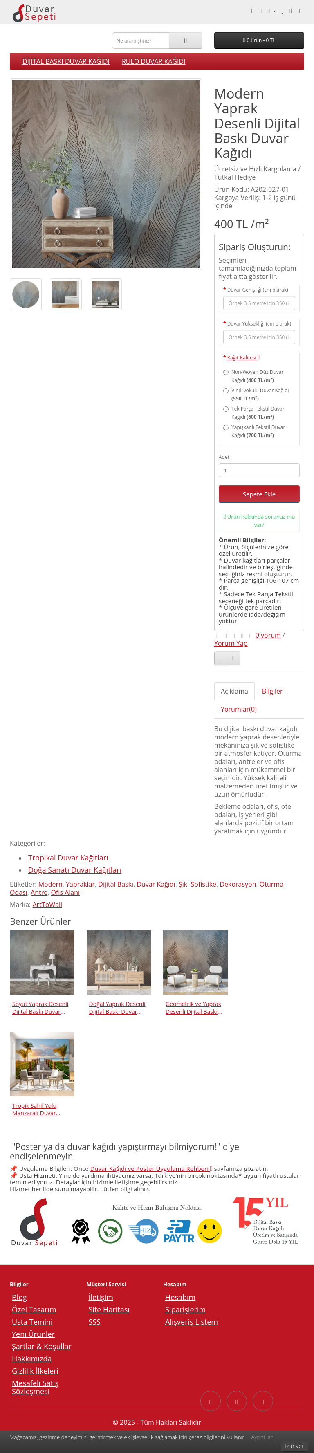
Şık (183, 884)
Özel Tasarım (34, 1309)
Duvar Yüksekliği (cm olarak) (259, 323)
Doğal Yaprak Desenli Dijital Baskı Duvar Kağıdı (117, 1007)
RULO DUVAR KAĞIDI (154, 61)
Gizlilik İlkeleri (35, 1371)
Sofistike (204, 884)
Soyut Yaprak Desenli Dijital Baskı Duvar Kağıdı (40, 1007)
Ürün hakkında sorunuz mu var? (259, 520)
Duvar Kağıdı (156, 884)
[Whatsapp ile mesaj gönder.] (261, 10)
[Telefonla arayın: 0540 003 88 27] (252, 10)
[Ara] (185, 40)
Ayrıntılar (262, 1437)
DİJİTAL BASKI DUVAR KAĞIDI (66, 61)
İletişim (101, 1297)
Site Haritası (109, 1309)
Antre (39, 892)
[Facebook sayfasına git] (210, 1401)
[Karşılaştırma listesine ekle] (233, 658)
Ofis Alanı (65, 892)
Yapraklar (80, 884)
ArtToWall (47, 904)
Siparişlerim (185, 1309)
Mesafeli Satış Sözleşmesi (35, 1387)
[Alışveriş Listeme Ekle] (220, 658)
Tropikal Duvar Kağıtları (68, 857)
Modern (50, 884)
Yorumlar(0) (239, 709)
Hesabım (180, 1297)
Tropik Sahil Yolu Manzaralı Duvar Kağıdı (34, 1109)
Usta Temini (32, 1322)
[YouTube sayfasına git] (263, 1401)
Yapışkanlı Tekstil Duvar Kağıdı (254, 431)
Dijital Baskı (115, 884)
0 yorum (268, 635)
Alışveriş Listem (191, 1322)
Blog (19, 1297)
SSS (95, 1322)
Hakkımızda (32, 1358)
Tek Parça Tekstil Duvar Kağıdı (254, 412)
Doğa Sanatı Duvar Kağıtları (74, 870)
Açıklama (234, 691)
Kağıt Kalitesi (243, 357)
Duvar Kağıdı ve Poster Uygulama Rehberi (151, 1168)
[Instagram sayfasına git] (236, 1401)
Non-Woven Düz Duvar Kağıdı (253, 376)
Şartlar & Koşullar (42, 1346)
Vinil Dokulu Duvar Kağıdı (256, 394)
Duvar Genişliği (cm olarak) (257, 289)
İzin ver (294, 1446)
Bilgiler (272, 691)
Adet (224, 457)
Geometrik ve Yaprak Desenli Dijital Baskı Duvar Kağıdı (193, 1007)
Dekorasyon (238, 884)
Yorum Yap (231, 643)
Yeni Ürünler (33, 1334)
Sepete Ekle (259, 494)
